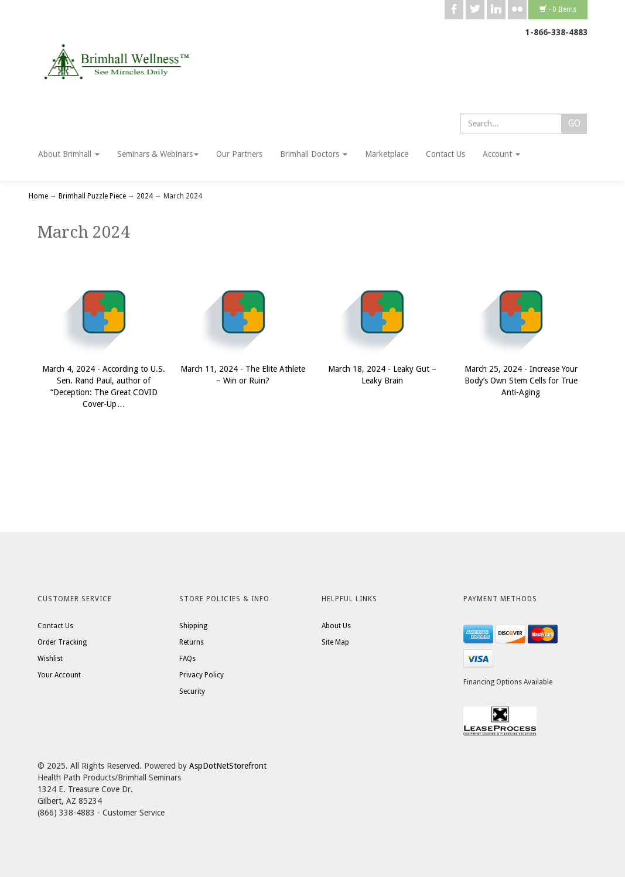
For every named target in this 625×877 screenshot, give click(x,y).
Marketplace (386, 154)
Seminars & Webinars (158, 154)
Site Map (335, 642)
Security (192, 691)
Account (501, 154)
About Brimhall (69, 154)
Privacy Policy (201, 675)
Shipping (193, 626)
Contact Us (445, 154)
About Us (336, 626)
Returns (191, 642)
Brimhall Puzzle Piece (92, 196)
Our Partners (239, 154)
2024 (144, 196)
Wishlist (50, 659)
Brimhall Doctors (313, 154)
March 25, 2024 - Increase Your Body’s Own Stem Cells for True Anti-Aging (521, 380)
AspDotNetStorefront (228, 765)
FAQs (187, 659)
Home (39, 196)
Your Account (59, 675)
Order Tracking (62, 642)
